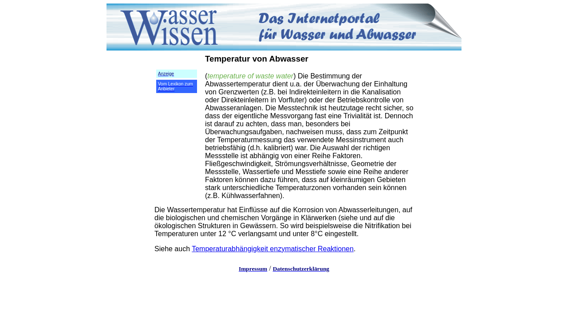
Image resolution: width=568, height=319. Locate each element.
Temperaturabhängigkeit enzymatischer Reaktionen (273, 249)
